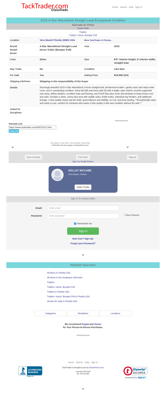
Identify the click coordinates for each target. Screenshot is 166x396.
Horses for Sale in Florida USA (62, 301)
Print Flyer (83, 157)
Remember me (83, 223)
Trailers (83, 32)
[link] (135, 372)
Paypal (85, 324)
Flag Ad (132, 157)
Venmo (97, 324)
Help (131, 7)
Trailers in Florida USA (58, 291)
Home (115, 7)
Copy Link (14, 131)
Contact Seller (83, 28)
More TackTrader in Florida (97, 40)
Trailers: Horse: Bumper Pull (83, 35)
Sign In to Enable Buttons (83, 161)
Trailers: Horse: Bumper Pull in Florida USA (68, 296)
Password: (36, 216)
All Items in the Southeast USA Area (64, 277)
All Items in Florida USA (59, 273)
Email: (39, 208)
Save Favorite (33, 157)
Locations (115, 313)
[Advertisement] (121, 130)
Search (123, 7)
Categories (50, 313)
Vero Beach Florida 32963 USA (57, 40)
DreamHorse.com (96, 367)
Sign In (138, 7)
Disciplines (83, 313)
